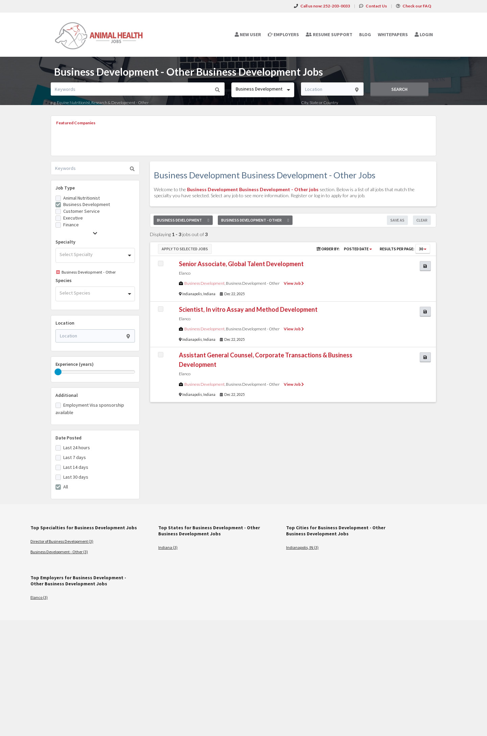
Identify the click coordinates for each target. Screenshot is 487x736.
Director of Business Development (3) (61, 541)
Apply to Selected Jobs (185, 248)
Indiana (209, 294)
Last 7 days (74, 457)
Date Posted (68, 438)
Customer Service (81, 211)
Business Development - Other (253, 283)
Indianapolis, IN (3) (302, 547)
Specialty (65, 242)
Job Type (65, 188)
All (65, 487)
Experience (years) (74, 364)
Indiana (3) (168, 547)
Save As (397, 220)
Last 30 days (75, 477)
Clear (421, 220)
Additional (66, 395)
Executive (73, 218)
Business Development (86, 204)
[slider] (58, 372)
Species (63, 280)
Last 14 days (75, 467)
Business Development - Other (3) (59, 551)
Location (64, 323)
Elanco (184, 273)
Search (399, 89)
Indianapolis (192, 294)
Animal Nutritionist (81, 198)
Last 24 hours (76, 448)
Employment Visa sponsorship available (89, 408)
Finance (71, 225)
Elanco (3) (39, 597)
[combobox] (262, 89)
